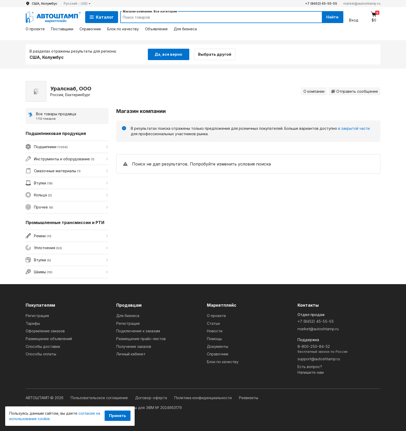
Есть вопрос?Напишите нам (311, 369)
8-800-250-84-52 (339, 349)
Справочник (90, 29)
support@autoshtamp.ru (319, 359)
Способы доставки (43, 346)
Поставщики (62, 29)
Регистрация (37, 315)
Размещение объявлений (49, 338)
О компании (313, 91)
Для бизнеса (185, 29)
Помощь (214, 338)
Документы (217, 346)
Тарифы (33, 323)
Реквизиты (248, 398)
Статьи (213, 323)
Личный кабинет (131, 354)
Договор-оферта (151, 398)
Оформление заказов (45, 331)
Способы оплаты (41, 354)
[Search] (216, 17)
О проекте (35, 29)
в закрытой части (354, 128)
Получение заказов (133, 346)
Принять (117, 415)
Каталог (102, 17)
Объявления (156, 29)
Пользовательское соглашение (100, 398)
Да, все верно (168, 54)
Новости (214, 331)
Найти (332, 17)
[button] (77, 3)
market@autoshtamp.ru (361, 3)
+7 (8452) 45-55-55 (321, 3)
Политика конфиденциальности (203, 398)
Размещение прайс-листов (141, 338)
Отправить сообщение (354, 91)
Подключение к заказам (138, 331)
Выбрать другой (215, 54)
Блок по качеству (123, 29)
